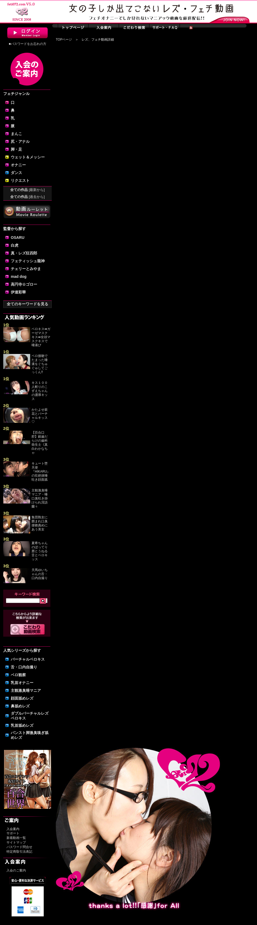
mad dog (18, 276)
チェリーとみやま (26, 269)
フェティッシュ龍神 (28, 261)
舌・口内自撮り (24, 667)
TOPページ (64, 39)
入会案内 (12, 829)
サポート (12, 833)
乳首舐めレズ (22, 725)
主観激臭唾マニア (26, 690)
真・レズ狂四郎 (24, 253)
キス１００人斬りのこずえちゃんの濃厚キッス (40, 391)
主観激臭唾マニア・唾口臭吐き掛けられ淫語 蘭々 (40, 498)
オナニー (18, 165)
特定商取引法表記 (19, 851)
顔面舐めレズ (22, 698)
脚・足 (16, 149)
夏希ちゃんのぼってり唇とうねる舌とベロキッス (40, 551)
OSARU (18, 237)
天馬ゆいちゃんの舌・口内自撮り (40, 574)
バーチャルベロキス (28, 659)
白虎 (14, 245)
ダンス (16, 173)
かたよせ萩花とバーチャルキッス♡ (40, 416)
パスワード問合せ (19, 847)
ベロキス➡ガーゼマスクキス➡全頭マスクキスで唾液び (41, 337)
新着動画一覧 (16, 838)
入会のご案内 (16, 870)
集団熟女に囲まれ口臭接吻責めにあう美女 (40, 523)
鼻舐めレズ (20, 706)
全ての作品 (27, 190)
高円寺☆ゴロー (24, 284)
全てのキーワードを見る (27, 304)
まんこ (16, 134)
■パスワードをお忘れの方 (27, 44)
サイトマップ (16, 842)
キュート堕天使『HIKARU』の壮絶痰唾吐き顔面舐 (41, 471)
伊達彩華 (18, 292)
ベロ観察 (18, 675)
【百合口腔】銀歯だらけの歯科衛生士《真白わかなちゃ (40, 443)
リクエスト (20, 180)
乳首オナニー (22, 683)
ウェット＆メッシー (28, 157)
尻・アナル (20, 141)
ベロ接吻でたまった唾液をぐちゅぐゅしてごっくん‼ (40, 364)
